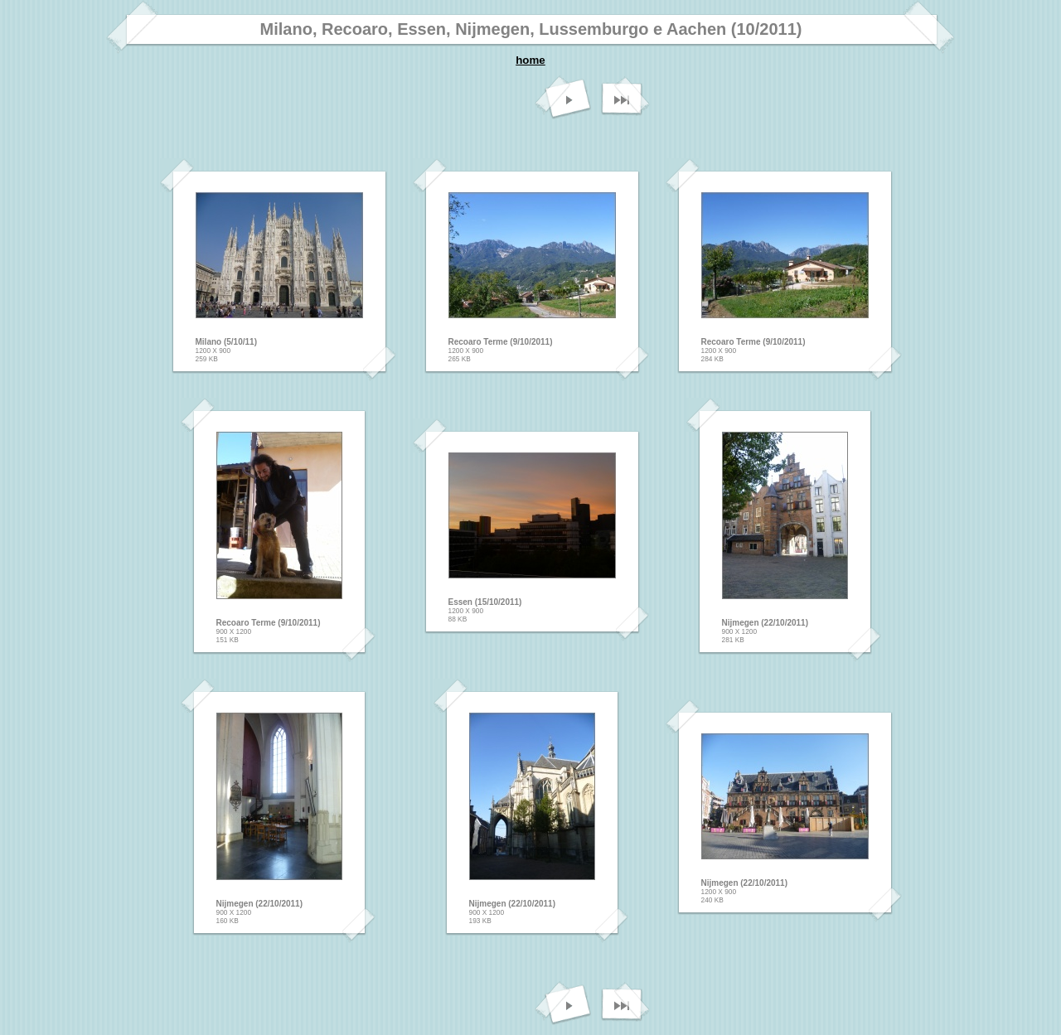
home (530, 60)
